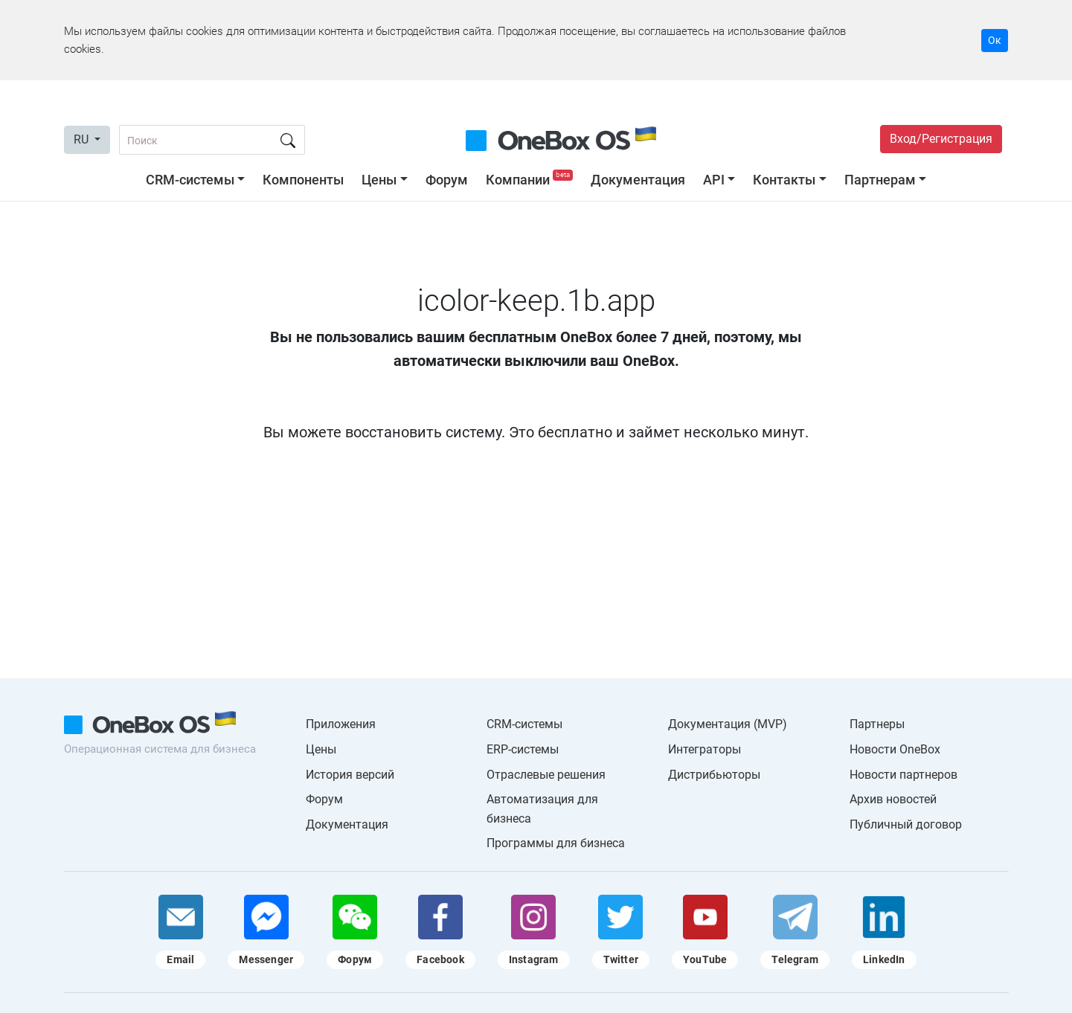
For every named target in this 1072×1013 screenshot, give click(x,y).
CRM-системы (190, 179)
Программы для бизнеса (556, 843)
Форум (447, 179)
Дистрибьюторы (714, 775)
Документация (638, 179)
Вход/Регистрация (941, 139)
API (714, 179)
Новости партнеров (903, 775)
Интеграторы (704, 749)
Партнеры (877, 724)
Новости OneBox (895, 749)
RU (83, 139)
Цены (379, 179)
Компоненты (303, 179)
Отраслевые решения (546, 775)
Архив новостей (893, 799)
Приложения (341, 724)
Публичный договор (906, 824)
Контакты (784, 179)
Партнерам (880, 179)
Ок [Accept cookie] (994, 40)
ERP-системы (523, 749)
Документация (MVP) (727, 724)
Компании (531, 179)
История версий (350, 775)
